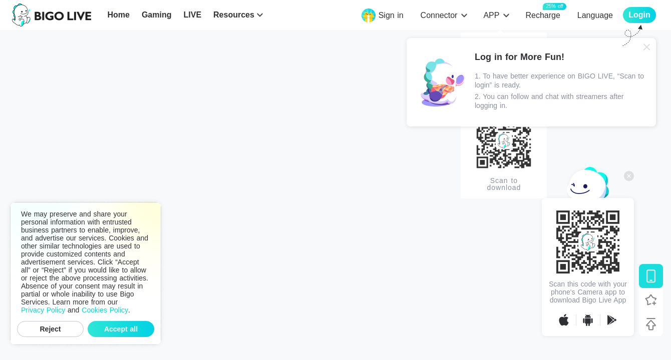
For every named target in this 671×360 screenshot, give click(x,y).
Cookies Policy (105, 310)
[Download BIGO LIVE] (651, 276)
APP (491, 15)
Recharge (542, 15)
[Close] (647, 47)
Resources (233, 14)
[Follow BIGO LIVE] (651, 300)
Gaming (157, 14)
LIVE (192, 14)
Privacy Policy (43, 310)
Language (595, 15)
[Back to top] (651, 324)
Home (118, 14)
